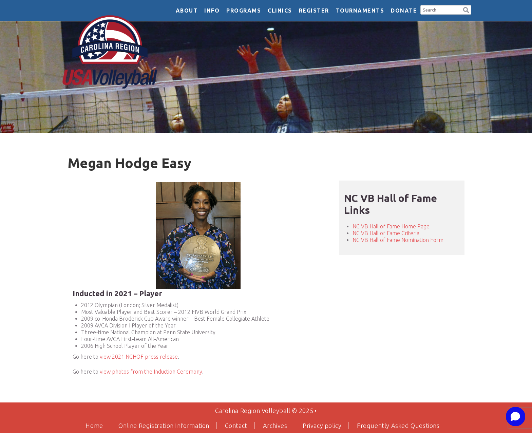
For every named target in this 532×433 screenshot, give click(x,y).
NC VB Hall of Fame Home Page (391, 226)
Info (212, 10)
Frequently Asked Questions (398, 425)
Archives (275, 425)
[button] (466, 9)
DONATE (404, 10)
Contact (236, 425)
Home (94, 425)
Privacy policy (322, 425)
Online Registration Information (163, 425)
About (187, 10)
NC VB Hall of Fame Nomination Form (398, 240)
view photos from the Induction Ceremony (151, 372)
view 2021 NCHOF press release (139, 357)
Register (314, 10)
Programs (243, 10)
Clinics (280, 10)
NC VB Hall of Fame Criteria (386, 233)
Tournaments (360, 10)
